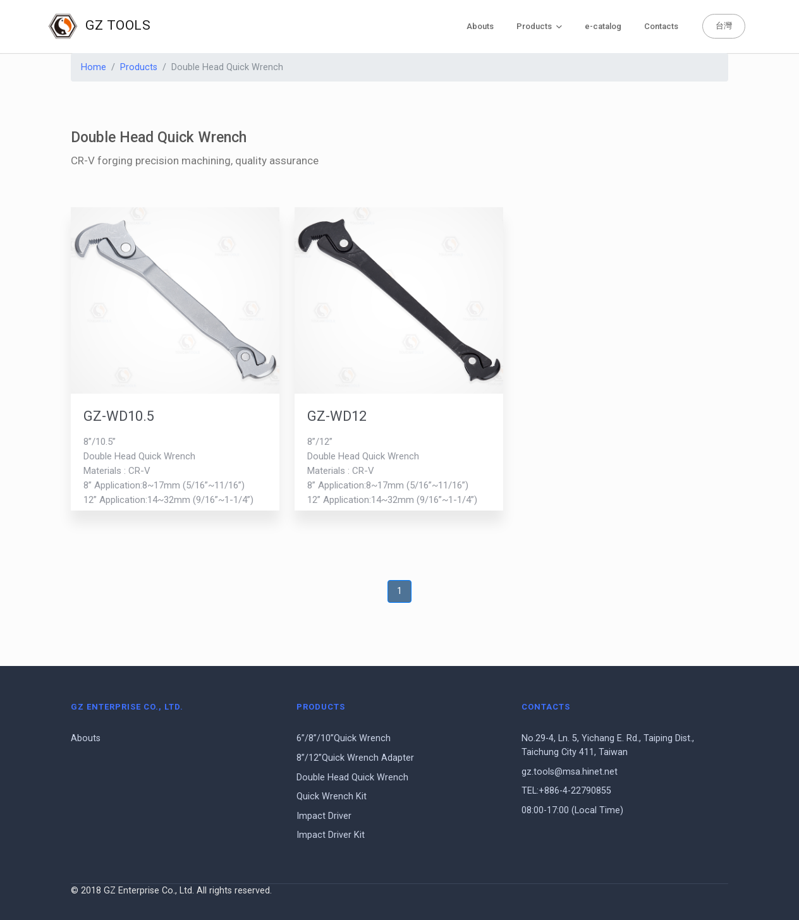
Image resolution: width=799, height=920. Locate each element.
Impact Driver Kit (330, 835)
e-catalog (603, 26)
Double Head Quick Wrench (352, 777)
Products (539, 26)
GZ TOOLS (99, 26)
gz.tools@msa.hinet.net (569, 771)
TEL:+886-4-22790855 (566, 790)
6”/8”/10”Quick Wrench (343, 738)
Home (93, 67)
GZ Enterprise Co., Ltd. (127, 706)
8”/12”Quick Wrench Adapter (355, 758)
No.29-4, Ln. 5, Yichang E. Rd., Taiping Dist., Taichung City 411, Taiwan (607, 745)
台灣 (724, 25)
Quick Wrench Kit (331, 796)
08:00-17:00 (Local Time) (572, 810)
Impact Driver (323, 816)
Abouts (480, 26)
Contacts (661, 26)
